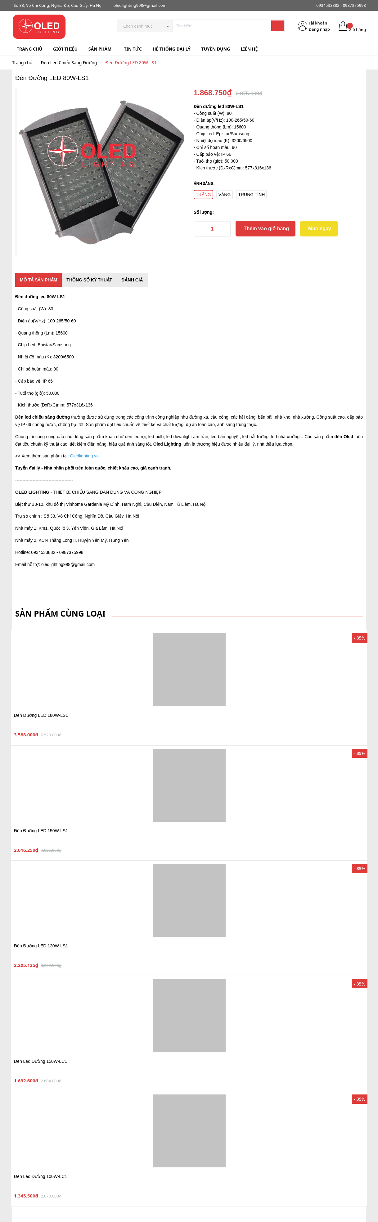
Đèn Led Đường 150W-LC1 (40, 1061)
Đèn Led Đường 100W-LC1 (40, 1176)
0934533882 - (329, 5)
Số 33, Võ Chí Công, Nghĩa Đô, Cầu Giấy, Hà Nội (58, 5)
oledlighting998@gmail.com (139, 5)
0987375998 (354, 5)
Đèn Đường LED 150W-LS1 (41, 830)
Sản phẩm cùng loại (60, 613)
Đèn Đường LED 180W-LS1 (41, 715)
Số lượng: (204, 212)
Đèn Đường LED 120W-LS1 (41, 945)
